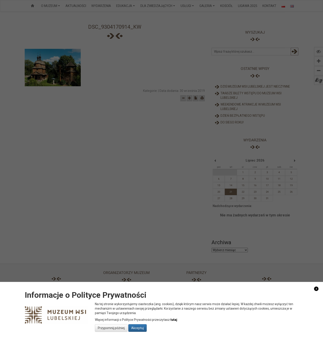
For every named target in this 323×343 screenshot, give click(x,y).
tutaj (173, 319)
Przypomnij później (111, 328)
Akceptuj (137, 328)
